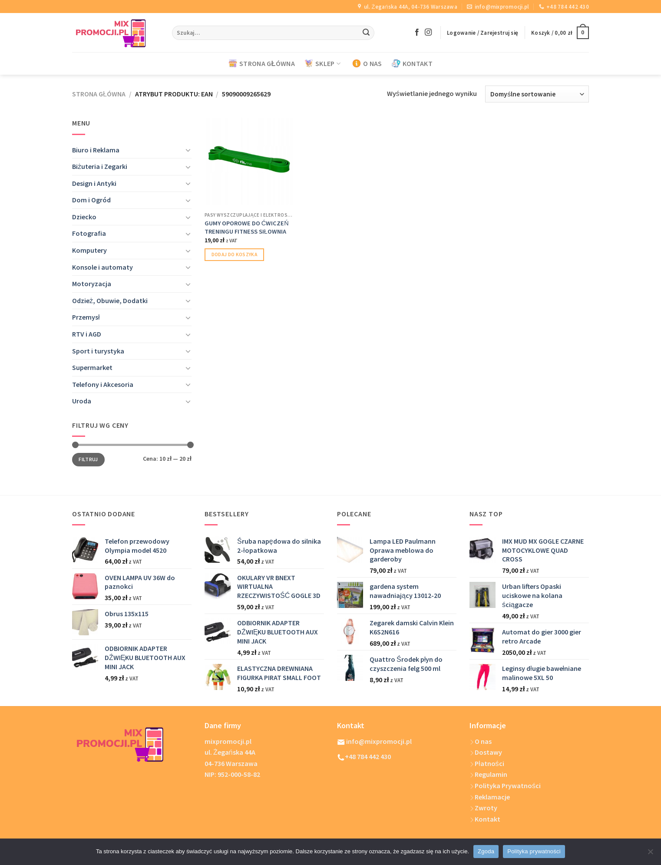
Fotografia (89, 233)
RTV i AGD (86, 334)
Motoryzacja (91, 283)
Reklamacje (489, 796)
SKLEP (322, 63)
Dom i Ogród (91, 199)
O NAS (367, 63)
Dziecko (84, 216)
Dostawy (488, 752)
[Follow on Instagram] (428, 32)
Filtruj (88, 459)
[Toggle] (188, 150)
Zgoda (486, 851)
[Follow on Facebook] (416, 32)
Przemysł (86, 317)
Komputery (89, 250)
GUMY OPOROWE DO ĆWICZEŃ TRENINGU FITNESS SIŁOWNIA (247, 227)
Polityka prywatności (534, 851)
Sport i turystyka (98, 351)
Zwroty (483, 807)
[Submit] (366, 33)
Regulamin (488, 774)
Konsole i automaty (102, 267)
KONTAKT (412, 63)
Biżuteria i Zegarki (99, 166)
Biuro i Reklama (95, 149)
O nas (480, 741)
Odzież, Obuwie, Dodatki (110, 300)
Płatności (486, 763)
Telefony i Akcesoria (102, 384)
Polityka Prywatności (505, 785)
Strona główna (99, 93)
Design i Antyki (94, 183)
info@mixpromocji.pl (374, 741)
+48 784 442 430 (364, 756)
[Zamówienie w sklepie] (537, 94)
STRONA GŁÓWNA (261, 63)
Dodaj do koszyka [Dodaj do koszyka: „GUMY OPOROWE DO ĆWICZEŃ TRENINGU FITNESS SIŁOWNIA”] (235, 254)
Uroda (81, 400)
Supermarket (92, 367)
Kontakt (484, 819)
